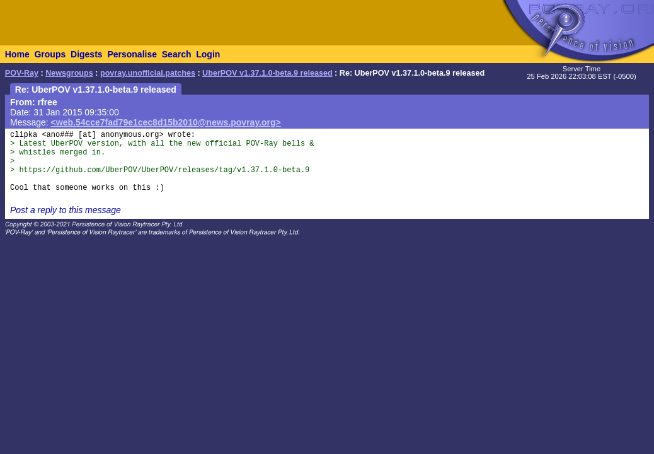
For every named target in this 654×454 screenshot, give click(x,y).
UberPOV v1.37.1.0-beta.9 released (267, 73)
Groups (50, 54)
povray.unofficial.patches (147, 73)
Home (17, 54)
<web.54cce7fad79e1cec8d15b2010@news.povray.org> (166, 122)
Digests (87, 54)
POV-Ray (21, 73)
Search (177, 54)
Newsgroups (69, 73)
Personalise (132, 54)
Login (208, 54)
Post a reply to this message (65, 210)
